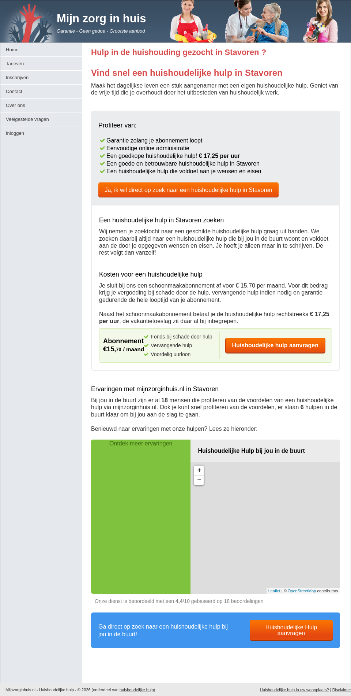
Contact (14, 91)
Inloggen (15, 133)
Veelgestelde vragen (27, 119)
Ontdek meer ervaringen (141, 443)
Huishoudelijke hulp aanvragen (275, 345)
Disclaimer (341, 690)
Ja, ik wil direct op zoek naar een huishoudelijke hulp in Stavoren (188, 190)
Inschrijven (17, 77)
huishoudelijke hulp (137, 690)
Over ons (15, 105)
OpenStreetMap (302, 591)
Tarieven (15, 63)
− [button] (199, 480)
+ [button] (199, 470)
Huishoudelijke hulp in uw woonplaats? (294, 690)
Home (12, 49)
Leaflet (274, 591)
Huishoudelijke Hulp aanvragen (291, 630)
